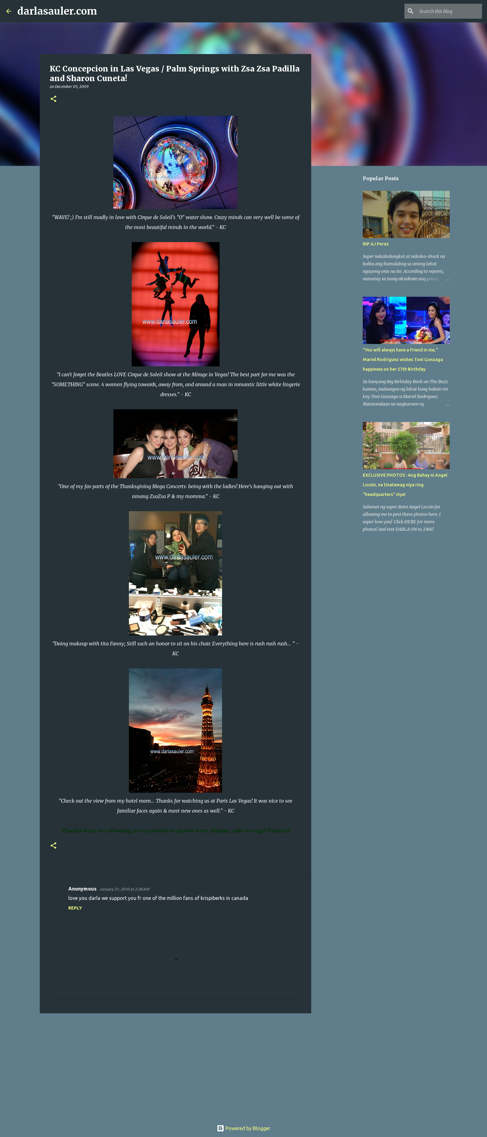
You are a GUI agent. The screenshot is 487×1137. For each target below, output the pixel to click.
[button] (53, 99)
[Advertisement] (175, 1066)
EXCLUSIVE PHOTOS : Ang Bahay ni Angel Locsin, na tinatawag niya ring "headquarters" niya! (405, 485)
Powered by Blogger (243, 1128)
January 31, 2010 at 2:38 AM (124, 889)
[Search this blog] (449, 11)
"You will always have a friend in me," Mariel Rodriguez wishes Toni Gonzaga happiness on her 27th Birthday (403, 359)
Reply (75, 907)
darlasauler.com (57, 11)
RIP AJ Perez (376, 243)
